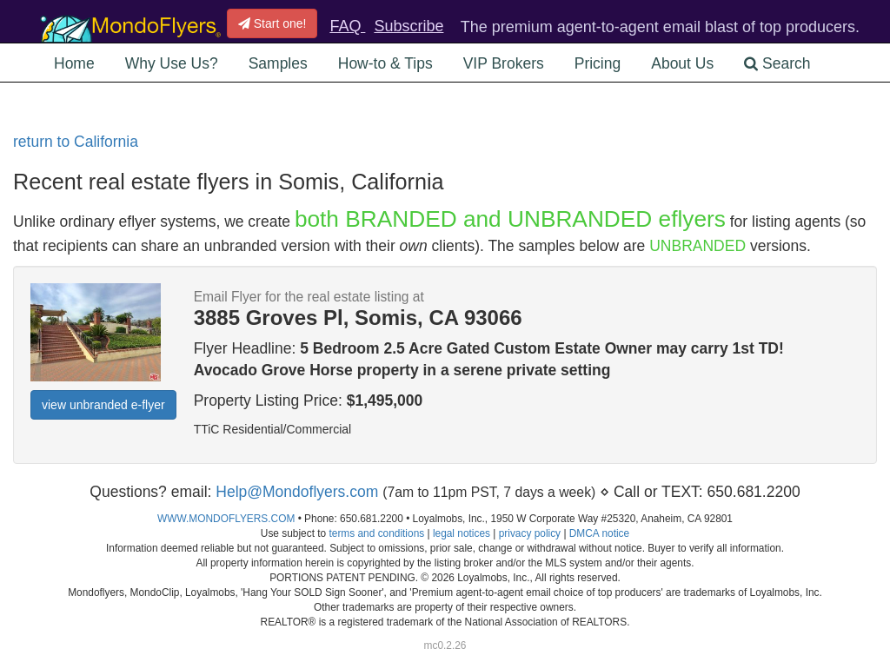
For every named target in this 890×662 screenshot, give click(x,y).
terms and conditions (376, 533)
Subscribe (408, 26)
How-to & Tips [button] (385, 63)
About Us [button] (682, 63)
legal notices (461, 533)
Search (777, 63)
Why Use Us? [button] (171, 63)
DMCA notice (599, 533)
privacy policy (530, 533)
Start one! (272, 23)
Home (74, 63)
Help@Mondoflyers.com (297, 491)
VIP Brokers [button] (503, 63)
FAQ (347, 26)
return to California (75, 141)
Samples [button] (278, 63)
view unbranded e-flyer (103, 405)
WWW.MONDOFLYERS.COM (226, 519)
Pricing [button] (598, 63)
